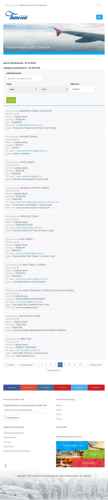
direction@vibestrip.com (28, 350)
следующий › (95, 365)
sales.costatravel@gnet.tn (29, 176)
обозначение (13, 73)
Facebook (12, 388)
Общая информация (13, 433)
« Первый (10, 365)
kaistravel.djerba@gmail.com (30, 253)
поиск (11, 100)
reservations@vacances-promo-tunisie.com (37, 202)
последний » (53, 370)
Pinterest (96, 388)
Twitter (79, 388)
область (74, 84)
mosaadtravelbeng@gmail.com (31, 151)
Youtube (62, 388)
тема (9, 84)
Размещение (9, 437)
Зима (58, 410)
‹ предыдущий (25, 365)
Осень (59, 419)
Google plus (28, 388)
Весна (59, 405)
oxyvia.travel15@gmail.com (29, 302)
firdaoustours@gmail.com (29, 228)
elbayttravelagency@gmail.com (32, 279)
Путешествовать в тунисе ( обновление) (34, 5)
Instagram (45, 388)
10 (80, 365)
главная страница (13, 42)
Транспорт (8, 446)
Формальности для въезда (16, 451)
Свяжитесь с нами (12, 5)
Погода (7, 442)
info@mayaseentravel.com (29, 125)
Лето (58, 414)
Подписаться (12, 417)
